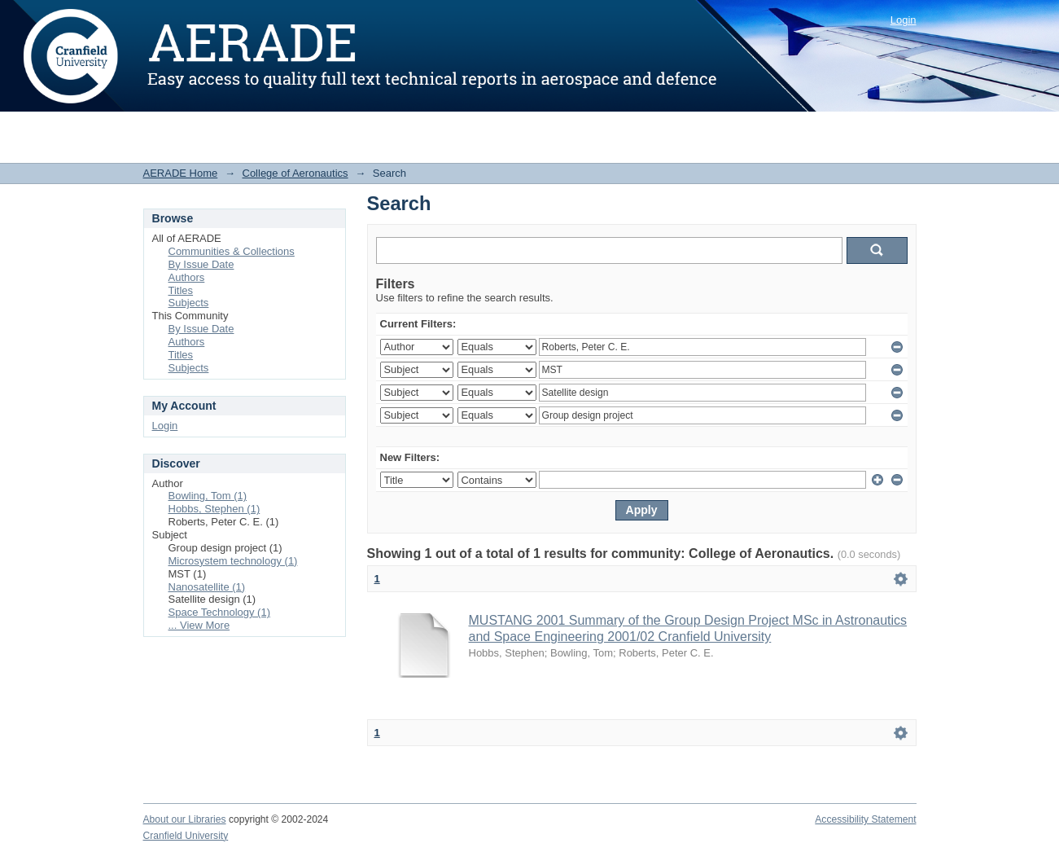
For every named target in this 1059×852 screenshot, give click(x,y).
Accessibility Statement (865, 819)
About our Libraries (184, 819)
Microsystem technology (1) (233, 561)
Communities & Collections (231, 251)
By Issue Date (201, 264)
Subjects (188, 302)
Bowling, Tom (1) (207, 496)
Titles (181, 290)
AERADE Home (180, 173)
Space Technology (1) (219, 612)
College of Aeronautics (295, 173)
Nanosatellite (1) (207, 587)
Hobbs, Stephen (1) (214, 509)
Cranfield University (186, 835)
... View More (199, 625)
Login (904, 20)
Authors (186, 277)
